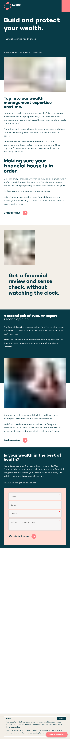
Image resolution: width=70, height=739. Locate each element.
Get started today (19, 536)
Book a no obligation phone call (20, 483)
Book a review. (12, 213)
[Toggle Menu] (66, 6)
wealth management (16, 53)
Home (6, 53)
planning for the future (33, 53)
